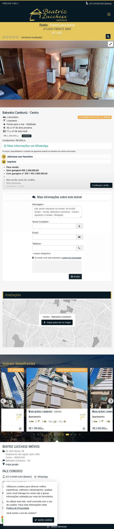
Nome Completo (40, 221)
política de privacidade (71, 258)
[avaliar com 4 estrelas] (13, 37)
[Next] (22, 388)
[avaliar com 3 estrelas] (10, 37)
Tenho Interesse (57, 526)
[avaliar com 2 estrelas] (7, 37)
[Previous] (91, 388)
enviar (75, 276)
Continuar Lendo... (101, 185)
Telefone (36, 243)
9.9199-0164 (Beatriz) (100, 4)
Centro (34, 113)
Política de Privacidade (17, 508)
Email (35, 232)
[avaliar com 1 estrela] (3, 37)
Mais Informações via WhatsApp (26, 145)
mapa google (12, 464)
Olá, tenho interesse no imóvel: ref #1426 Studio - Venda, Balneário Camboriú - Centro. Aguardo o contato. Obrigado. (57, 212)
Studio (43, 25)
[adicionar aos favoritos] (20, 429)
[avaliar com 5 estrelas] (17, 37)
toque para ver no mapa (57, 322)
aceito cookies (43, 520)
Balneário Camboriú (14, 113)
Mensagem (37, 204)
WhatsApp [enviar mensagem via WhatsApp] (41, 476)
